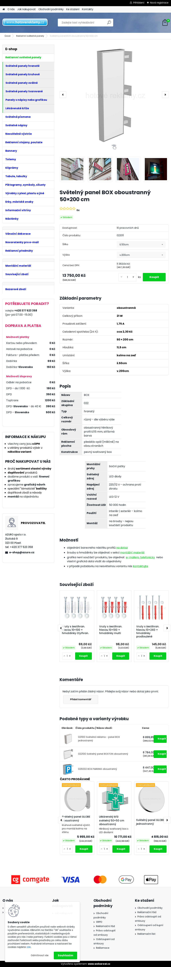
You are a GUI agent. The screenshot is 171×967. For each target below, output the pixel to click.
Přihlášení (138, 2)
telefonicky (147, 557)
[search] (109, 23)
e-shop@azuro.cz (21, 552)
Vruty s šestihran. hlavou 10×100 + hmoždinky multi (110, 630)
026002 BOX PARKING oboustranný (97, 769)
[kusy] (127, 277)
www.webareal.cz (99, 964)
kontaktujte (140, 566)
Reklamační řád (105, 926)
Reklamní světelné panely (30, 35)
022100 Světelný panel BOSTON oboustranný (103, 753)
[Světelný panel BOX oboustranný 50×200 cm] (114, 95)
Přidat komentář (80, 699)
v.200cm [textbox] (125, 255)
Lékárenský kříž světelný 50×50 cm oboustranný (111, 820)
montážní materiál (132, 552)
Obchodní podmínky (51, 9)
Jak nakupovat (26, 9)
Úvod (7, 35)
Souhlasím (65, 955)
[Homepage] (4, 9)
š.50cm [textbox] (124, 244)
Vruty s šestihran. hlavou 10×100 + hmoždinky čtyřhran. (75, 630)
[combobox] (141, 244)
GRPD (99, 922)
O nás (11, 9)
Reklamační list (146, 934)
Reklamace (102, 948)
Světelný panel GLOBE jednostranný (150, 822)
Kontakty (87, 9)
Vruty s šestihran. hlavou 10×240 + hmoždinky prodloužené (147, 631)
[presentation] (63, 94)
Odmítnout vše (39, 955)
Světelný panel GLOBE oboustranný (76, 818)
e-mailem (132, 557)
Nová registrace (159, 2)
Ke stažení (72, 9)
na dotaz (122, 548)
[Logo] (25, 22)
